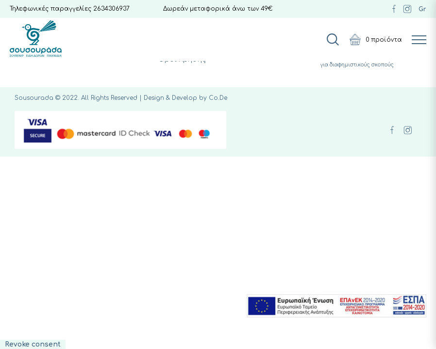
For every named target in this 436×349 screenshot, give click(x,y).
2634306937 (111, 8)
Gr (422, 9)
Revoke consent (33, 344)
